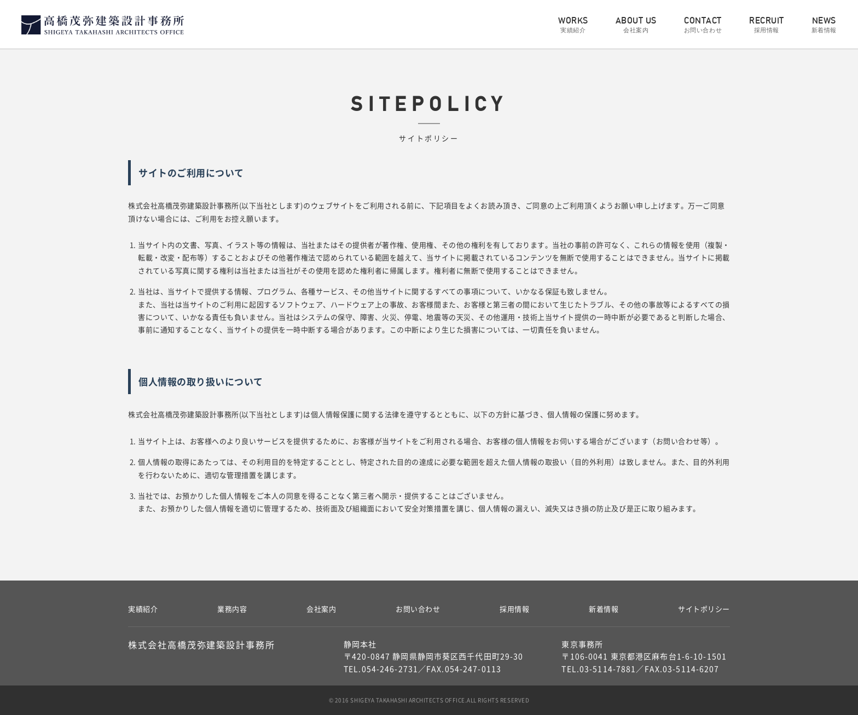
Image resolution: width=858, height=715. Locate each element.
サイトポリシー (704, 608)
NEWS (824, 24)
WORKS (573, 24)
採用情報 (514, 608)
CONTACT (703, 24)
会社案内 (321, 608)
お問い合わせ (418, 608)
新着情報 (603, 608)
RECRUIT (766, 24)
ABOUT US (636, 24)
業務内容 (232, 608)
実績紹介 (143, 608)
